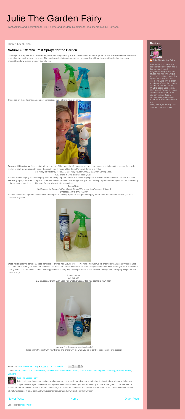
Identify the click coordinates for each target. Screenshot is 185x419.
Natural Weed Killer (88, 370)
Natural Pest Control (69, 370)
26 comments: (57, 366)
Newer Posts (16, 398)
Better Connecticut (23, 370)
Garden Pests (39, 370)
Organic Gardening (106, 370)
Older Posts (132, 398)
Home (74, 398)
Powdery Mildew (123, 370)
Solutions (12, 374)
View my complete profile (161, 107)
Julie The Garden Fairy (54, 18)
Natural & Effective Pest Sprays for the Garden (42, 50)
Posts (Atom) (26, 405)
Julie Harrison (52, 370)
